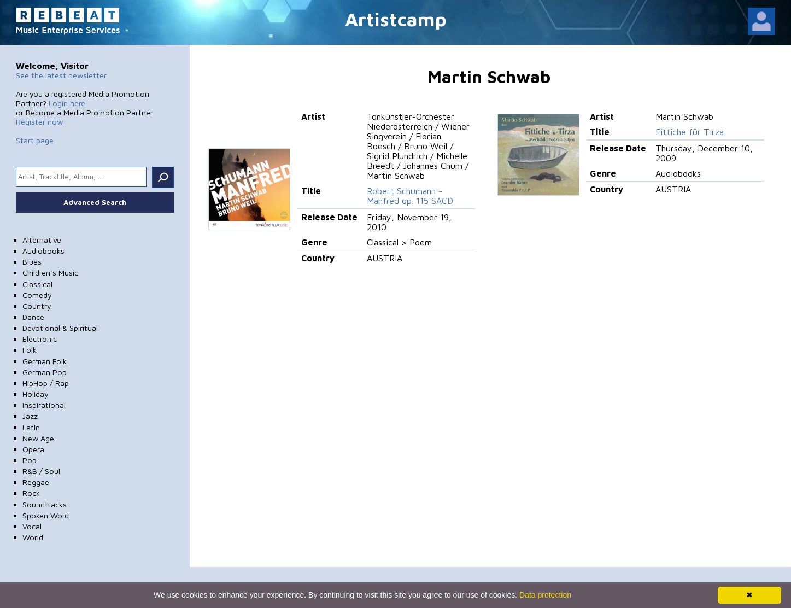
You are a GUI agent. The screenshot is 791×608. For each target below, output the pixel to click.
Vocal (32, 526)
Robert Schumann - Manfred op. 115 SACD (410, 196)
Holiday (35, 394)
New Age (38, 438)
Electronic (39, 338)
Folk (29, 349)
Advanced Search (94, 202)
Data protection (545, 595)
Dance (33, 316)
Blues (32, 261)
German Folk (44, 361)
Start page (35, 140)
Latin (31, 427)
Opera (33, 449)
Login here (67, 103)
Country (36, 306)
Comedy (37, 295)
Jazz (30, 415)
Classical (37, 284)
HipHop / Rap (45, 383)
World (32, 537)
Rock (31, 493)
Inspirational (44, 405)
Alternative (41, 239)
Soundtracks (44, 504)
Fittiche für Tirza (689, 132)
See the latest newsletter (61, 75)
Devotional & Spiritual (60, 327)
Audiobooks (43, 250)
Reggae (35, 482)
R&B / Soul (41, 471)
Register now (39, 121)
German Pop (44, 372)
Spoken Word (45, 515)
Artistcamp (396, 19)
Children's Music (50, 272)
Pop (29, 460)
